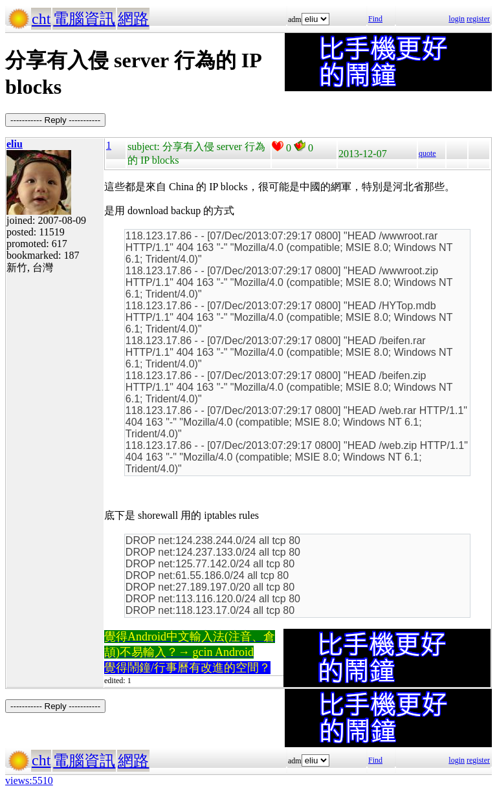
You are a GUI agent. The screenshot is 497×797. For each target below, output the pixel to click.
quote (427, 153)
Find (375, 18)
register (478, 18)
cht (41, 18)
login (456, 18)
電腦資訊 (84, 18)
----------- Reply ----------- (55, 120)
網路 (133, 18)
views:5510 (29, 780)
